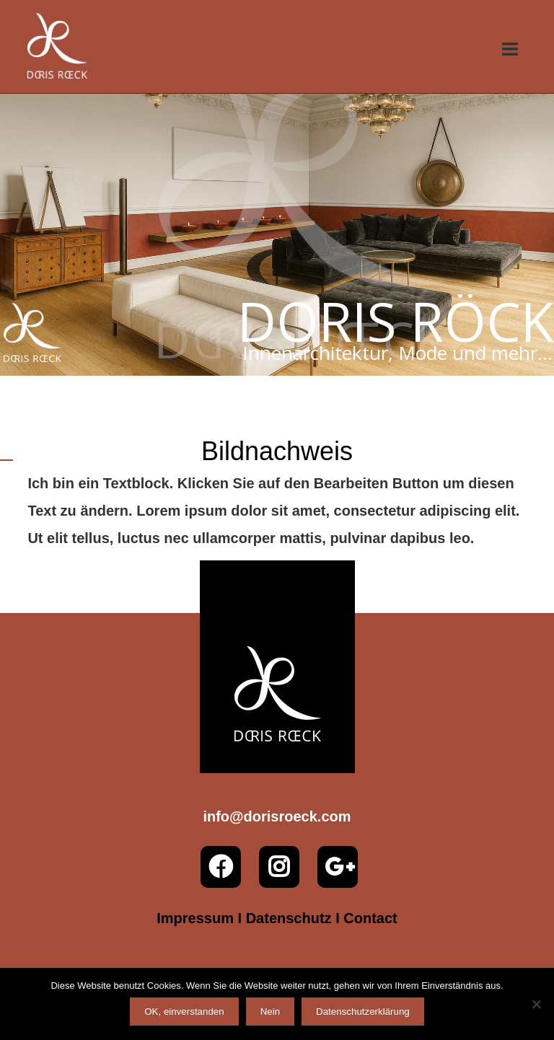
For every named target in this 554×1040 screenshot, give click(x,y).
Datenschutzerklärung (363, 1011)
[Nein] (536, 1004)
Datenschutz (289, 918)
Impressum (195, 918)
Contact (370, 918)
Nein (270, 1011)
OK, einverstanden (184, 1011)
